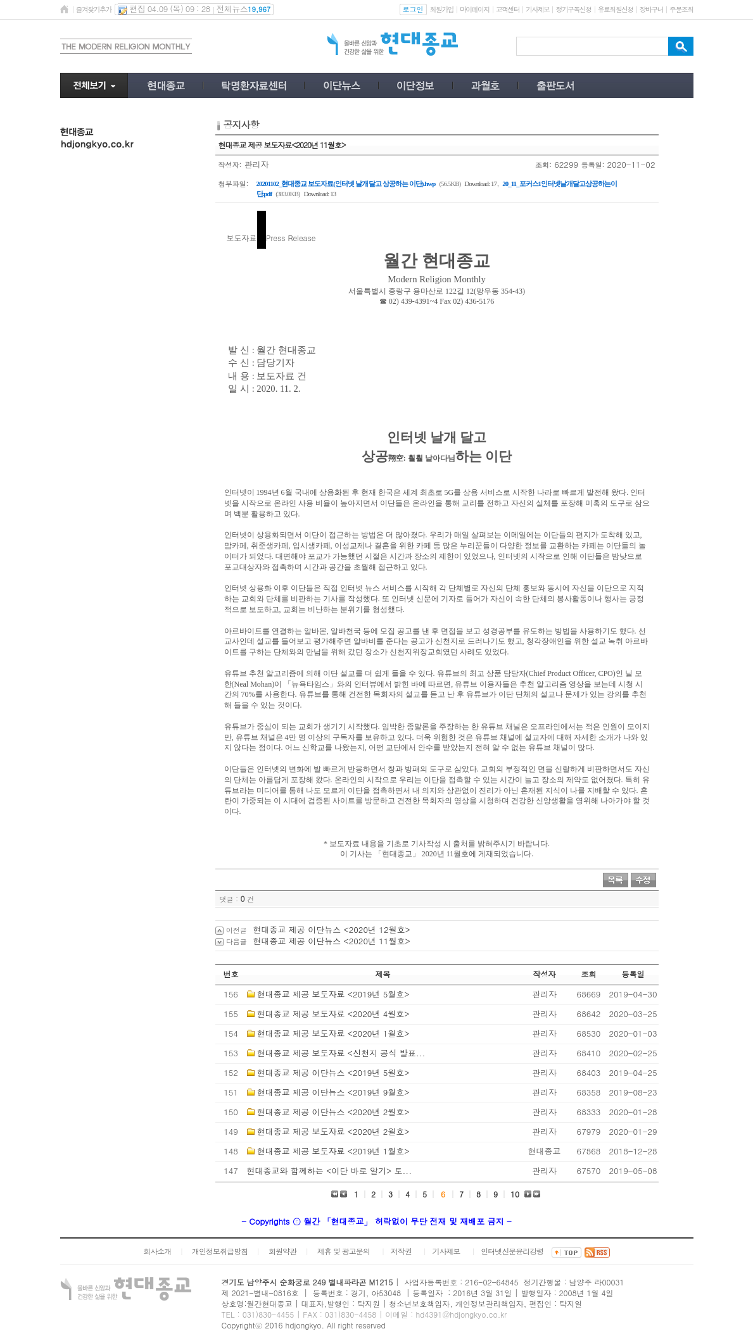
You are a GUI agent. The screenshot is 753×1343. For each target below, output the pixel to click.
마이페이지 (475, 9)
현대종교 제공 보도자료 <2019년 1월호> (333, 1151)
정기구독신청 (573, 9)
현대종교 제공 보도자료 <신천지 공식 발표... (341, 1053)
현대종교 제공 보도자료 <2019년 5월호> (333, 994)
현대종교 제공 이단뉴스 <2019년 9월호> (333, 1092)
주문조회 (681, 9)
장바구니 (651, 9)
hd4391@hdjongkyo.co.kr (461, 1314)
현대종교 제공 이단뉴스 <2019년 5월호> (333, 1072)
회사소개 (157, 1251)
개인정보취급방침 (220, 1251)
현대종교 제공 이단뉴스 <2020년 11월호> (331, 941)
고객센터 (507, 9)
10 (514, 1194)
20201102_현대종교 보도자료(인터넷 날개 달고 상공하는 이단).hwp (346, 183)
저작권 (401, 1251)
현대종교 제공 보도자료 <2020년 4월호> (333, 1014)
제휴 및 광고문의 (343, 1251)
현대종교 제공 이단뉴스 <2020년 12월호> (331, 929)
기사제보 (537, 9)
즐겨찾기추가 (93, 9)
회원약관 (282, 1251)
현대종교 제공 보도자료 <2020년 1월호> (333, 1033)
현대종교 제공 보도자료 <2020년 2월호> (333, 1131)
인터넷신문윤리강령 (512, 1251)
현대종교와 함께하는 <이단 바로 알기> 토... (329, 1171)
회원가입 (441, 9)
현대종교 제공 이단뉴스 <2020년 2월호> (333, 1112)
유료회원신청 (615, 9)
